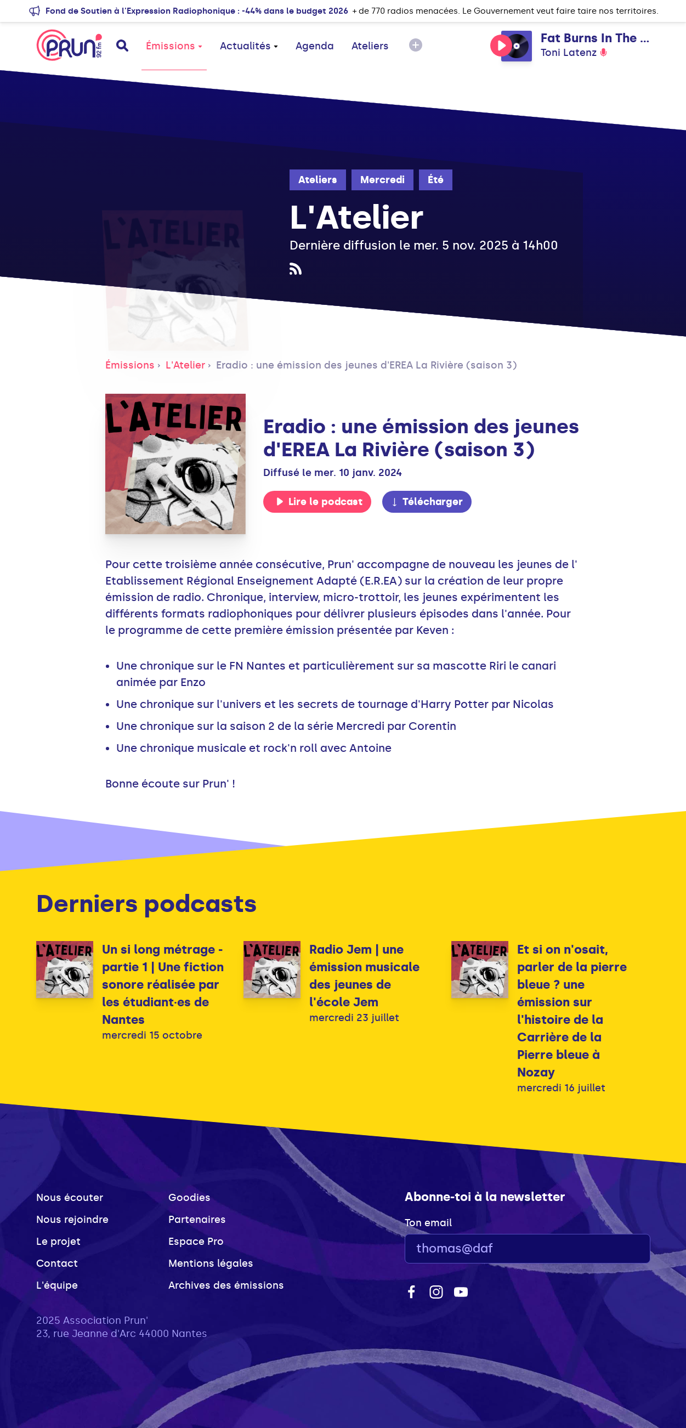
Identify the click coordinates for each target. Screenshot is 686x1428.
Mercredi (382, 180)
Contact (57, 1263)
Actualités (249, 46)
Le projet (58, 1242)
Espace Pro (196, 1242)
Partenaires (197, 1220)
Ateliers (370, 46)
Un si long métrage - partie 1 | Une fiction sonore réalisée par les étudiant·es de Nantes (163, 984)
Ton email (428, 1223)
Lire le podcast (319, 502)
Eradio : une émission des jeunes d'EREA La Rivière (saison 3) (366, 365)
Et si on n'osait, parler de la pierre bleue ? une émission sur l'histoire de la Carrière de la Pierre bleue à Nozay (572, 1011)
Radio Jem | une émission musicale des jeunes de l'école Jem (364, 976)
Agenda (315, 46)
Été (436, 180)
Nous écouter (69, 1198)
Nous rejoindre (72, 1220)
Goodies (189, 1198)
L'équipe (57, 1285)
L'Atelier (185, 365)
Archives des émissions (226, 1285)
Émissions (174, 46)
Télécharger (426, 502)
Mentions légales (210, 1263)
